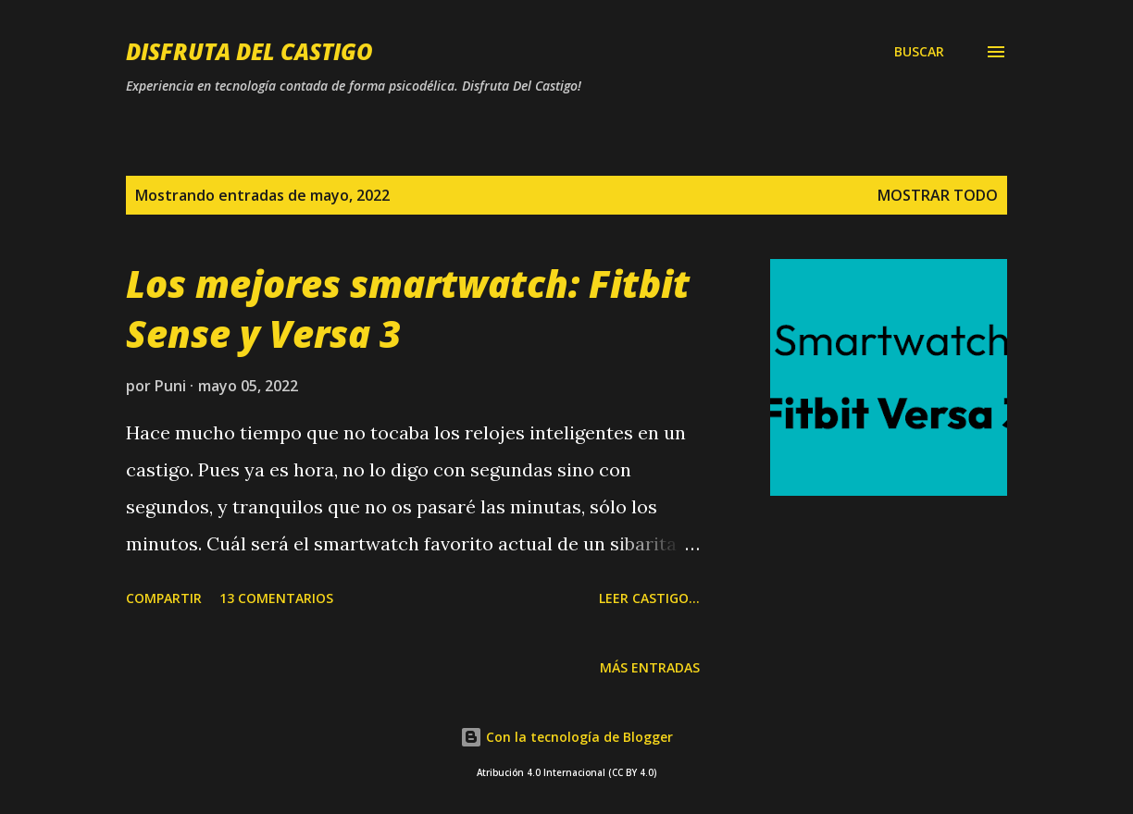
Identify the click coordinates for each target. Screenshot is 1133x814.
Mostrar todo (938, 195)
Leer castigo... (649, 598)
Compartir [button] (164, 598)
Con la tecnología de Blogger (566, 737)
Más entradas (650, 667)
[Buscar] (919, 52)
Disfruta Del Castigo (249, 51)
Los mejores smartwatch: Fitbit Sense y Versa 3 (408, 308)
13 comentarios (276, 598)
